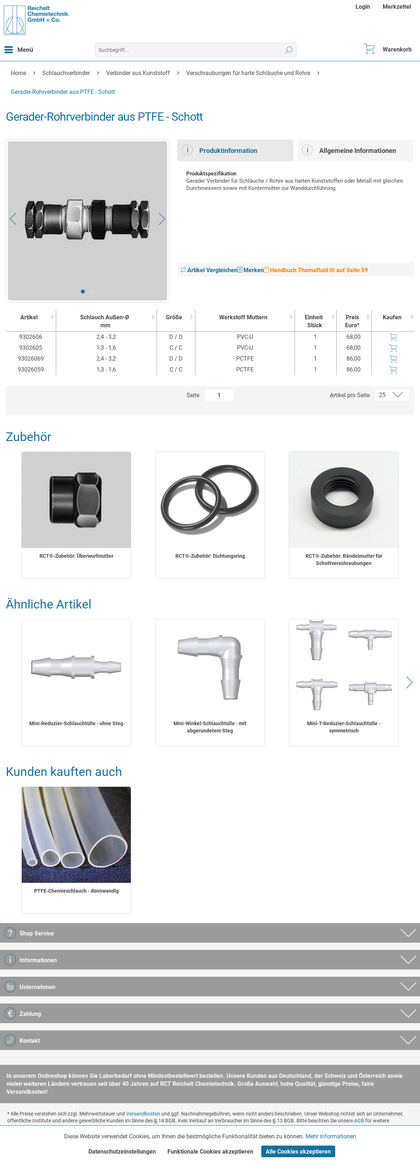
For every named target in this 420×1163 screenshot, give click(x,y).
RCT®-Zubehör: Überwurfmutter (76, 556)
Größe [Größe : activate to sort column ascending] (174, 317)
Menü (18, 48)
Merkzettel (397, 6)
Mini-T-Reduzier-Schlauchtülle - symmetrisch (344, 727)
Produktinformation (219, 149)
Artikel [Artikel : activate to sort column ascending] (29, 317)
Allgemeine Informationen (349, 149)
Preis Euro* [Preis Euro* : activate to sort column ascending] (352, 321)
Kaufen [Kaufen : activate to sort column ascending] (392, 317)
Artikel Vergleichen (209, 270)
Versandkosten (143, 1114)
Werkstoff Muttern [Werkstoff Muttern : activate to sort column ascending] (243, 317)
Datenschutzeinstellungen (122, 1151)
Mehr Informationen (330, 1136)
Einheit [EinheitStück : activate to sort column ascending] (314, 321)
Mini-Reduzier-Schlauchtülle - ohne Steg (76, 723)
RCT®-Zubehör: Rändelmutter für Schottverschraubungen (343, 559)
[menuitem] (363, 6)
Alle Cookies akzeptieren (298, 1151)
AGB (359, 1120)
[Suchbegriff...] (195, 50)
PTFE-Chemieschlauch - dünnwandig (76, 891)
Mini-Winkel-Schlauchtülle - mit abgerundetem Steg (210, 727)
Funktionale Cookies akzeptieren (210, 1151)
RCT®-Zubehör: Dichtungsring (210, 556)
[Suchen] (289, 50)
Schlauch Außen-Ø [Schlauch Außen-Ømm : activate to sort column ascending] (104, 321)
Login (362, 6)
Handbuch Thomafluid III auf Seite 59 (316, 270)
